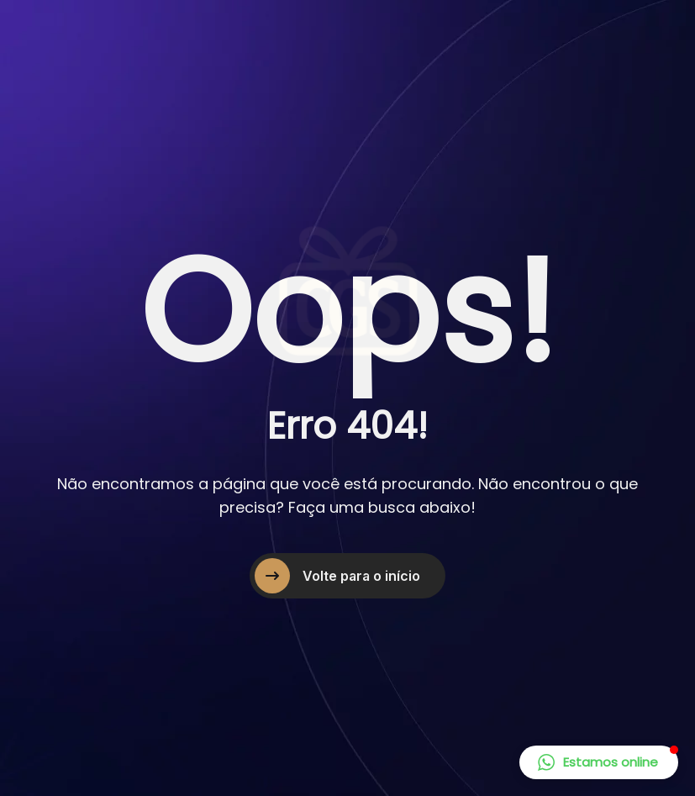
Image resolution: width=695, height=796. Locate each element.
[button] (598, 762)
